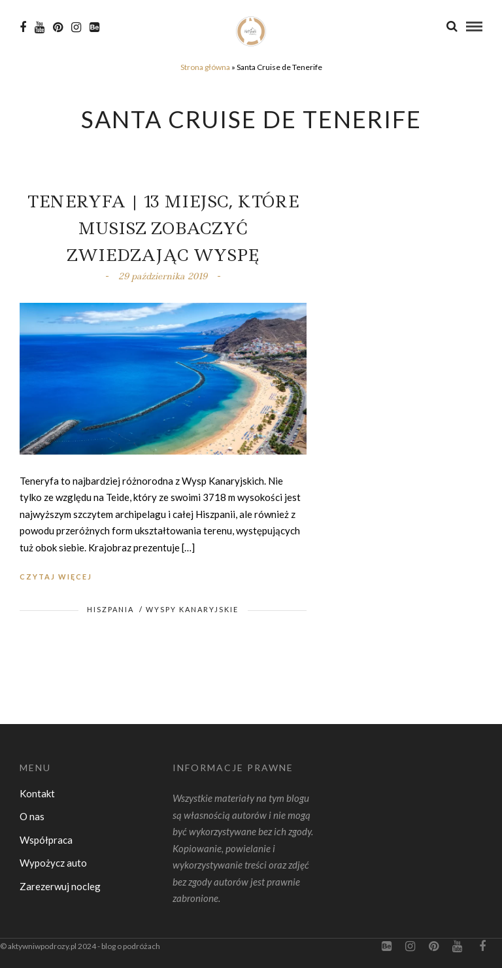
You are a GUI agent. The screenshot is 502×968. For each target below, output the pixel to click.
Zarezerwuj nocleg (60, 886)
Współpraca (46, 840)
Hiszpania (110, 609)
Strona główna (205, 67)
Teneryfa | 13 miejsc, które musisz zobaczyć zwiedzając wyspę (163, 228)
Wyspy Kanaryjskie (192, 609)
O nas (32, 816)
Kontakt (37, 793)
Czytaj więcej (56, 576)
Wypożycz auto (53, 863)
